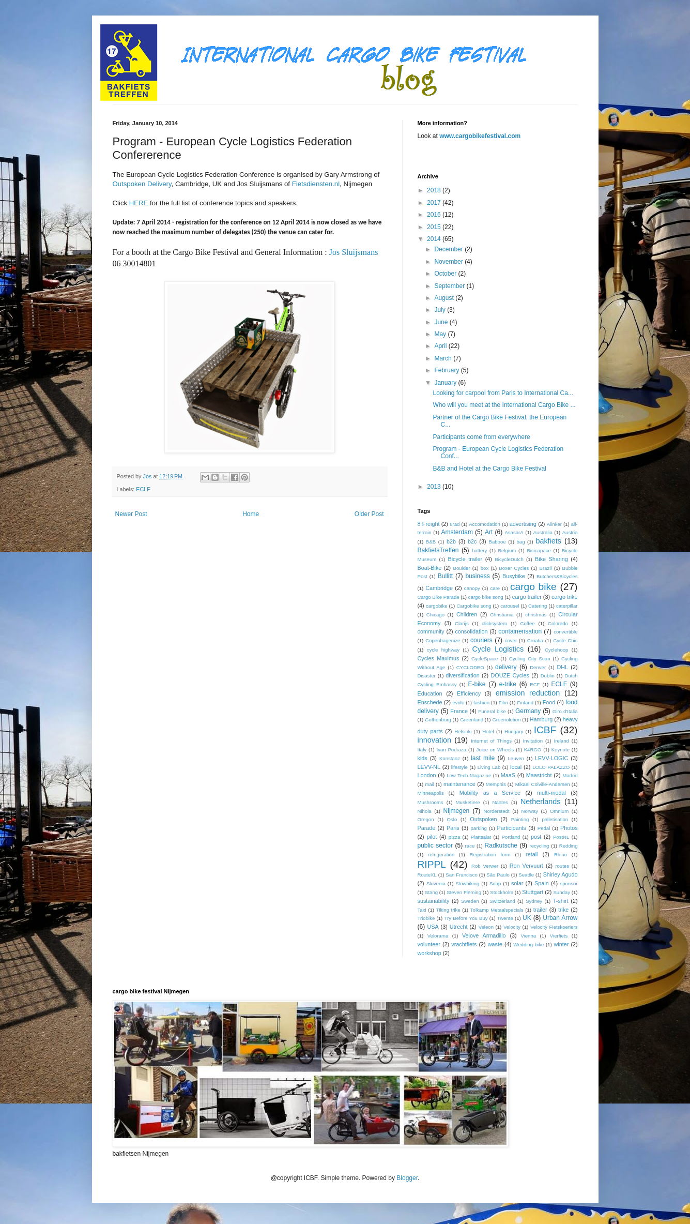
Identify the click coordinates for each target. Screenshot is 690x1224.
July (440, 309)
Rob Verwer (484, 866)
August (444, 297)
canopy (472, 588)
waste (495, 944)
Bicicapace (538, 550)
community (431, 631)
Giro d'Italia (565, 711)
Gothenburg (438, 719)
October (446, 273)
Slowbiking (467, 883)
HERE (138, 203)
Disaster (427, 675)
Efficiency (469, 693)
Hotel (488, 731)
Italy (422, 749)
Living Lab (489, 767)
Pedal (544, 828)
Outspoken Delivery (142, 184)
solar (517, 883)
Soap (495, 883)
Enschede (430, 702)
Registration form (490, 854)
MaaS (508, 775)
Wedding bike (528, 944)
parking (478, 828)
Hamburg (541, 719)
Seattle (526, 875)
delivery (505, 667)
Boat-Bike (430, 568)
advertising (523, 524)
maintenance (459, 784)
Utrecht (459, 927)
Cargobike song (473, 606)
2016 (434, 214)
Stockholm (501, 892)
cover (511, 640)
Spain (541, 883)
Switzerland (502, 901)
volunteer (429, 944)
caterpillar (567, 606)
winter (561, 944)
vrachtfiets (464, 944)
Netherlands (540, 801)
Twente (505, 918)
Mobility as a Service (489, 793)
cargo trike (564, 597)
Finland (525, 702)
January (446, 382)
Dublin (548, 675)
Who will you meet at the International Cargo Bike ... (504, 405)
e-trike (507, 684)
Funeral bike (491, 711)
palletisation (555, 819)
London (427, 775)
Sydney (534, 901)
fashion (481, 702)
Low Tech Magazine (469, 775)
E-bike (476, 684)
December (449, 249)
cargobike (437, 606)
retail (532, 854)
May (441, 334)
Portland (511, 837)
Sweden (470, 901)
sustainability (434, 901)
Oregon (426, 819)
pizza (454, 837)
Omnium (559, 811)
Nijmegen (456, 810)
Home (250, 514)
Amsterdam (457, 532)
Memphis (496, 784)
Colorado (558, 623)
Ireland (561, 741)
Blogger (407, 1178)
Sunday (561, 892)
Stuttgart (532, 892)
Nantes (500, 802)
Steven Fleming (464, 892)
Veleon (486, 927)
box (484, 568)
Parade (427, 828)
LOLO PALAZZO (551, 767)
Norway (529, 811)
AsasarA (513, 532)
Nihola (425, 811)
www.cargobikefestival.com (479, 136)
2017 (434, 202)
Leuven (516, 758)
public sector (435, 845)
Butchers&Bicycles (556, 576)
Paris (453, 828)
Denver (538, 667)
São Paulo (497, 875)
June (441, 322)
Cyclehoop (556, 650)
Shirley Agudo (560, 874)
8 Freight (429, 524)
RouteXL (427, 875)
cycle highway (443, 650)
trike (563, 909)
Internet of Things (491, 741)
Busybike (513, 576)
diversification (462, 675)
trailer (540, 909)
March (443, 358)
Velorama (438, 936)
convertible (565, 631)
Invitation (533, 741)
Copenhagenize (442, 640)
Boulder (461, 568)
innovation (435, 740)
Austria (570, 532)
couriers (481, 640)
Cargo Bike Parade (438, 597)
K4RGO (533, 749)
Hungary (513, 731)
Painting (520, 819)
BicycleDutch (509, 559)
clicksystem (494, 623)
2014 (434, 239)
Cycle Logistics (498, 649)
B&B (431, 542)
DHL (563, 667)
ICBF (545, 729)
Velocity (511, 927)
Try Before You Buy (466, 918)
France (459, 711)
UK (527, 917)
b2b (451, 541)
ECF (535, 684)
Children (466, 614)
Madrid (569, 775)
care (495, 588)
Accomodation (484, 524)
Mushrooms (430, 802)
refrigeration (441, 854)
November (449, 261)
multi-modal (551, 793)
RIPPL (432, 864)
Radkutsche (501, 845)
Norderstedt (496, 811)
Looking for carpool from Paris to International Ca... (503, 393)
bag (520, 542)
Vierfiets (559, 936)
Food (549, 702)
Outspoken (483, 819)
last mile (483, 758)
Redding (568, 846)
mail (429, 784)
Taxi (422, 910)
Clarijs (462, 623)
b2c (472, 541)
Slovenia (436, 883)
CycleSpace (484, 658)
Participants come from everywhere (481, 437)
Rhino (560, 854)
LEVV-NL (429, 767)
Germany (528, 711)
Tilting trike (448, 910)
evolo (458, 702)
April (441, 346)
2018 (434, 190)
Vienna (528, 936)
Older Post (369, 514)
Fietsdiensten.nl (316, 184)
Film (503, 702)
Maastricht (539, 775)
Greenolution (506, 719)
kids (422, 758)
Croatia (535, 640)
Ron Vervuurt (526, 866)
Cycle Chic (565, 640)
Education (430, 693)
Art (489, 532)
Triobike (426, 918)
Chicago (435, 614)
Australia (542, 532)
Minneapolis (431, 793)
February (447, 370)
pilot (431, 837)
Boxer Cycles (514, 568)
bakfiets (548, 541)
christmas (535, 614)
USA (432, 927)
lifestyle (459, 767)
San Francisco (462, 875)
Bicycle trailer (465, 559)
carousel (509, 606)
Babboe (496, 542)
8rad (454, 524)
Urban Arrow (560, 917)
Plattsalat (481, 837)
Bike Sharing (551, 559)
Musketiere (468, 802)
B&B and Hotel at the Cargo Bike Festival (489, 468)
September (450, 286)
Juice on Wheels (495, 749)
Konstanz (449, 758)
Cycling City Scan (529, 658)
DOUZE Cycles (509, 675)
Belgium (507, 550)
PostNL (561, 837)
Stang (431, 892)
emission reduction (528, 693)
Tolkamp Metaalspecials (497, 910)
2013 (434, 486)
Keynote (560, 749)
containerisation (520, 631)
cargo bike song (485, 597)
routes (562, 866)
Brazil (546, 568)
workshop (429, 953)
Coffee (527, 623)
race (470, 846)
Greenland (471, 719)
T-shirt (561, 901)
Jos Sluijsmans (354, 252)
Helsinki (463, 731)
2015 (434, 227)
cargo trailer (527, 597)
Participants (511, 828)
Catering (537, 606)
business (477, 576)
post (536, 837)
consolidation (471, 631)
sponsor (568, 883)
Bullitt (445, 576)
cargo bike (533, 586)
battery (479, 550)
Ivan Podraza (452, 749)
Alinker (554, 524)
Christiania (501, 614)
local (516, 767)
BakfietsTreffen (438, 550)
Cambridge (439, 588)
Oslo (452, 819)
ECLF (143, 489)
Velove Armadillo (484, 935)
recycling (539, 846)
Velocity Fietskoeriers (554, 927)
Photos (569, 828)
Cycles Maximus (438, 658)
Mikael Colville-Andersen (542, 784)
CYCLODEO (470, 667)
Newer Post (131, 514)
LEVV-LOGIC (551, 758)
